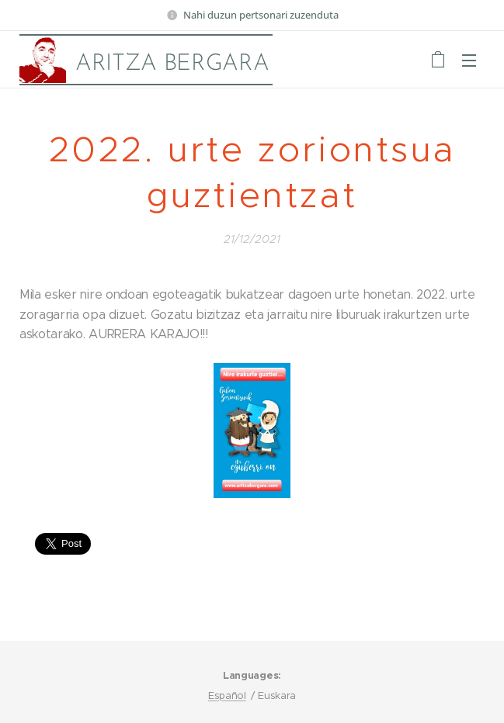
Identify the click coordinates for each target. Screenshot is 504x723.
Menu (469, 60)
